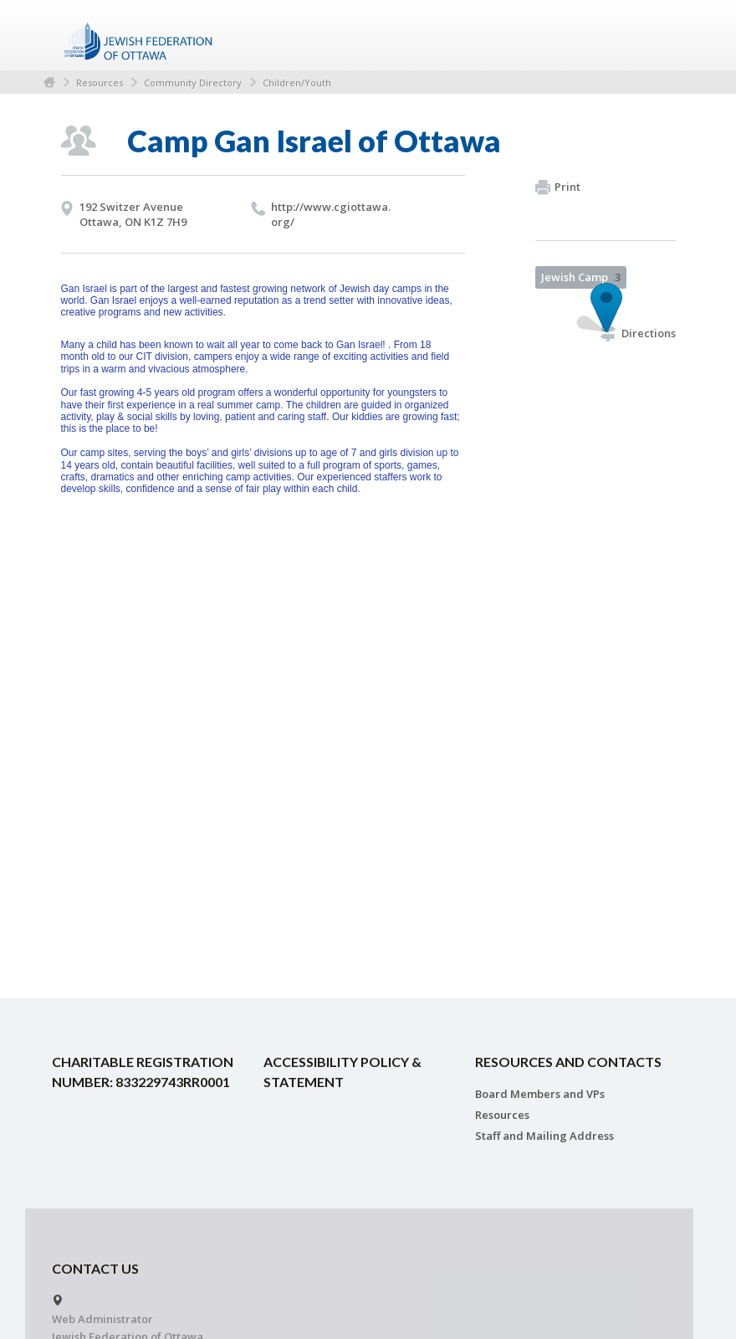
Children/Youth (297, 82)
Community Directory (193, 82)
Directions (638, 333)
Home (49, 82)
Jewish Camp (581, 277)
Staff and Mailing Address (544, 1135)
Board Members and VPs (540, 1093)
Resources (99, 82)
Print (557, 187)
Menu (656, 35)
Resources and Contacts (568, 1062)
